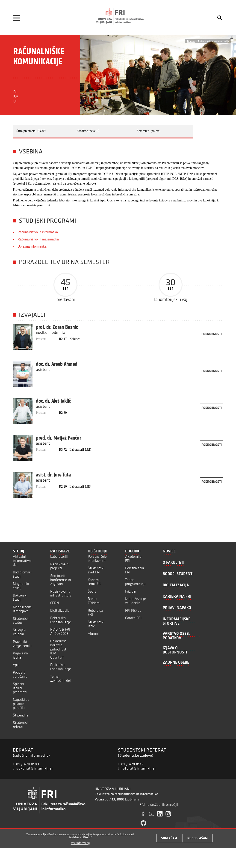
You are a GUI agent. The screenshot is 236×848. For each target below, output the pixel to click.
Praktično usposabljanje (60, 666)
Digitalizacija (60, 610)
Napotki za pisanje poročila (21, 703)
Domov (191, 41)
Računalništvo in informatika (38, 232)
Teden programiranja (135, 582)
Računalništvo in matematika (38, 239)
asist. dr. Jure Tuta (53, 474)
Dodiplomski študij (22, 574)
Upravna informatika (32, 246)
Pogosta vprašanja (20, 674)
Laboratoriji (59, 556)
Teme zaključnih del (60, 678)
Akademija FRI (133, 558)
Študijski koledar (19, 632)
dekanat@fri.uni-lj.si (34, 768)
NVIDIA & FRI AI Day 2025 (60, 631)
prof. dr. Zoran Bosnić (57, 327)
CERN (54, 603)
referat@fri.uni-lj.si (138, 768)
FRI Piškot (133, 610)
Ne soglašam (197, 838)
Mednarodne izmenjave (22, 609)
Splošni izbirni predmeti (20, 688)
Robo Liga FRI (95, 612)
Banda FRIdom (94, 600)
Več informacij (80, 843)
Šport (92, 591)
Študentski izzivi (96, 624)
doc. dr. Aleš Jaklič (53, 401)
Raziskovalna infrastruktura (60, 593)
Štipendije (20, 715)
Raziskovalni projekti (59, 566)
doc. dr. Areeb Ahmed (56, 364)
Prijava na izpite (20, 655)
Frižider (130, 591)
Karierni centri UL (94, 582)
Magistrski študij (21, 585)
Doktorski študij (20, 597)
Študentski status (21, 620)
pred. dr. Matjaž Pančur (58, 437)
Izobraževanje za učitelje (135, 600)
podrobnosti (211, 334)
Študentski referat (21, 724)
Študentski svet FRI (96, 570)
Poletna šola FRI (134, 570)
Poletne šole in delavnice (97, 558)
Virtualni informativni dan (22, 560)
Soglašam (169, 838)
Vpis (16, 664)
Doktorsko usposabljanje (60, 620)
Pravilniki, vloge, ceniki (22, 643)
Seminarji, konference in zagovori (60, 579)
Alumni (93, 633)
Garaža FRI (133, 618)
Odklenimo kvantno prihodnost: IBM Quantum (58, 649)
